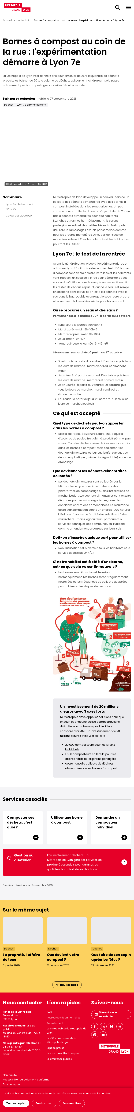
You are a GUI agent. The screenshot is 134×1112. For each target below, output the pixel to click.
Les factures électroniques (63, 1053)
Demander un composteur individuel (107, 822)
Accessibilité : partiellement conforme (26, 1079)
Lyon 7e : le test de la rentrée (20, 206)
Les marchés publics (59, 1059)
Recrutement (55, 1023)
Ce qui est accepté (19, 216)
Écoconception (12, 1084)
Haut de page (67, 985)
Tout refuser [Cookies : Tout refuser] (44, 1103)
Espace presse (55, 1048)
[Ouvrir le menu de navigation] (128, 7)
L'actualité (23, 20)
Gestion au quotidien (20, 858)
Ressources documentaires (63, 1017)
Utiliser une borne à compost (67, 820)
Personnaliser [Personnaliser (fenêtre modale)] (71, 1103)
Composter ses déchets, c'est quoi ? (20, 822)
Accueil (7, 20)
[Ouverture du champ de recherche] (117, 7)
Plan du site (10, 1075)
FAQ (49, 1012)
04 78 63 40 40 (12, 1046)
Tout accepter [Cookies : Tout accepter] (16, 1103)
